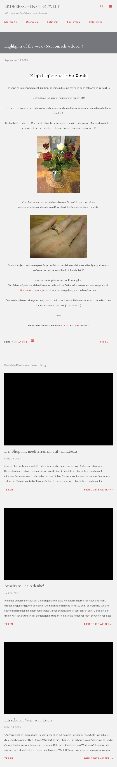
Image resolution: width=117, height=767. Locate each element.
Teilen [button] (104, 342)
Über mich (32, 21)
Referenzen (95, 21)
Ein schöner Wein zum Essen (28, 720)
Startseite (10, 21)
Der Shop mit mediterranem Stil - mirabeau (40, 451)
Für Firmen (73, 21)
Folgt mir (52, 21)
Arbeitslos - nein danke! (24, 585)
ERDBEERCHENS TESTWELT (32, 6)
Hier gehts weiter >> (98, 489)
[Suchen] (102, 6)
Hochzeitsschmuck (30, 290)
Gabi (76, 325)
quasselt (20, 342)
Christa (63, 325)
